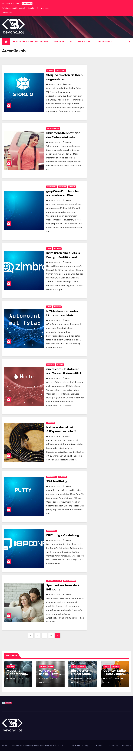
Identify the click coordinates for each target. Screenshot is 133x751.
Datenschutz (7, 13)
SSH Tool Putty (56, 481)
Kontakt (31, 8)
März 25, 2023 (113, 679)
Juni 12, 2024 (47, 679)
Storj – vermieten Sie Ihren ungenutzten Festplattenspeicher (64, 79)
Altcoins (50, 70)
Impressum (45, 8)
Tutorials (57, 248)
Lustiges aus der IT (54, 580)
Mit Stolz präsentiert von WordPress (17, 745)
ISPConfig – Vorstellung (62, 535)
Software (62, 186)
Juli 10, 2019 (55, 594)
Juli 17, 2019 (55, 320)
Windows (72, 186)
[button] (129, 41)
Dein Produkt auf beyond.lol (13, 8)
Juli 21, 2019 (55, 142)
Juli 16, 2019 (55, 486)
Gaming (106, 666)
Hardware (51, 422)
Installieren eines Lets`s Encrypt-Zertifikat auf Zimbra (63, 257)
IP (37, 8)
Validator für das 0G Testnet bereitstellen (50, 674)
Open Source (51, 186)
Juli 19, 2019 (55, 200)
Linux (49, 248)
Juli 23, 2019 (55, 84)
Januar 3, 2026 (16, 679)
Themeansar (58, 745)
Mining (50, 666)
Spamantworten (53, 128)
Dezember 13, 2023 (82, 679)
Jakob (67, 84)
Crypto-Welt (60, 70)
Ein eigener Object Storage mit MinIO (82, 674)
